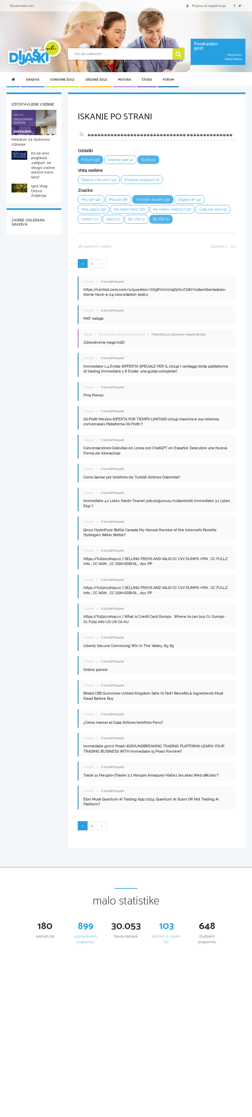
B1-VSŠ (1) (161, 219)
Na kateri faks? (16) (129, 209)
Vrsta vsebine (90, 170)
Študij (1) (148, 160)
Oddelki (85, 151)
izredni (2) (89, 219)
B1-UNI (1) (136, 219)
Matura (124, 79)
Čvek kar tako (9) (213, 209)
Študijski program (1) (141, 180)
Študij (147, 79)
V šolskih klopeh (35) (153, 199)
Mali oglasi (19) (93, 209)
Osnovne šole (62, 79)
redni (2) (113, 219)
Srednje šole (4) (120, 160)
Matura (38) (118, 199)
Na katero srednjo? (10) (172, 209)
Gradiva (32, 79)
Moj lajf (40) (91, 199)
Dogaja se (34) (189, 199)
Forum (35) (90, 160)
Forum (168, 79)
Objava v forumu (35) (98, 180)
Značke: (86, 190)
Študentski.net (22, 6)
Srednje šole (96, 79)
